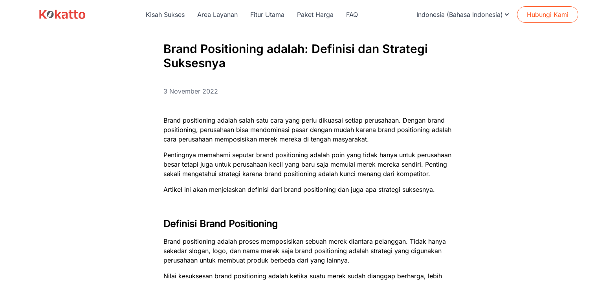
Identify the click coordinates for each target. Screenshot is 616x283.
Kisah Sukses (165, 14)
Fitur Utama (267, 14)
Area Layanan (217, 14)
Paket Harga (315, 14)
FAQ (352, 14)
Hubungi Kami (547, 14)
